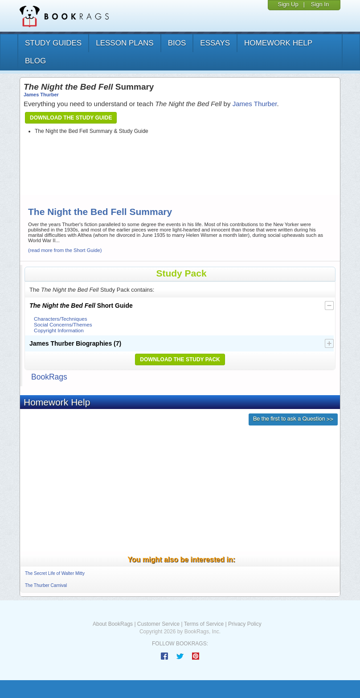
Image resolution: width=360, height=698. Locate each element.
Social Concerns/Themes (63, 324)
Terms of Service (204, 624)
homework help (278, 43)
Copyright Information (59, 330)
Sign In (320, 4)
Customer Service (158, 624)
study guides (53, 43)
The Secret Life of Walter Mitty (55, 573)
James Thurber (41, 94)
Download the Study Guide (71, 118)
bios (177, 43)
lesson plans (124, 43)
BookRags (49, 376)
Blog (35, 61)
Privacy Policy (245, 624)
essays (215, 43)
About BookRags (113, 624)
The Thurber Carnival (46, 585)
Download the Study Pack (180, 359)
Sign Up (288, 4)
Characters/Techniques (60, 319)
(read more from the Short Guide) (65, 250)
